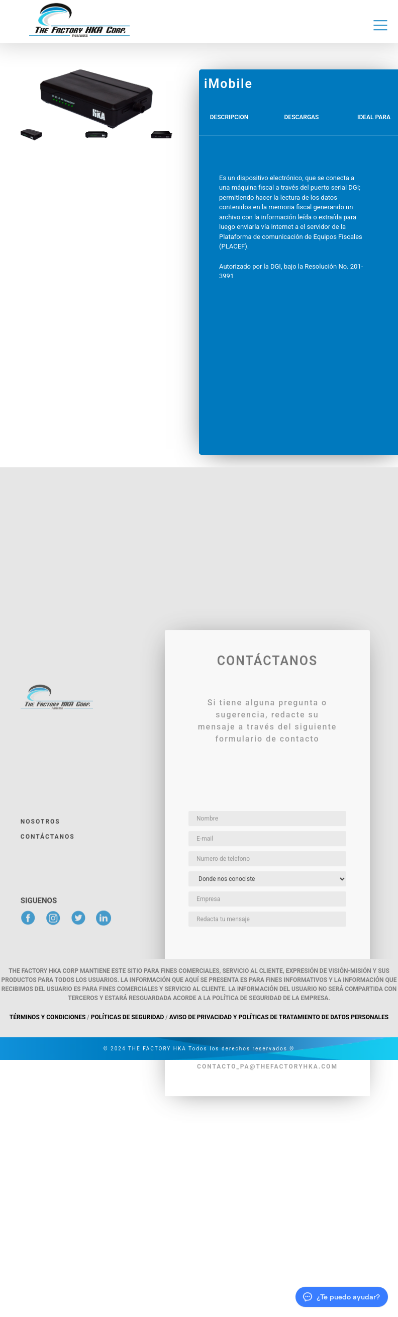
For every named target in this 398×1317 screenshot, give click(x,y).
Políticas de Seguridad (127, 1017)
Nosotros (40, 949)
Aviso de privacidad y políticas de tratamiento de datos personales (278, 1017)
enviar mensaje (268, 1118)
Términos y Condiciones (48, 1017)
